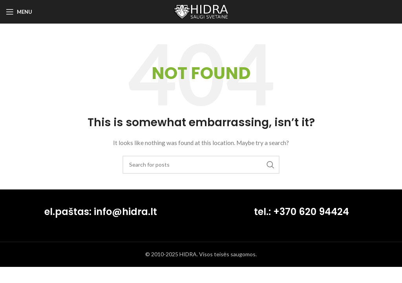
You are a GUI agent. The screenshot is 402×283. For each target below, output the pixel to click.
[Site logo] (201, 11)
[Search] (201, 165)
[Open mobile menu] (19, 12)
